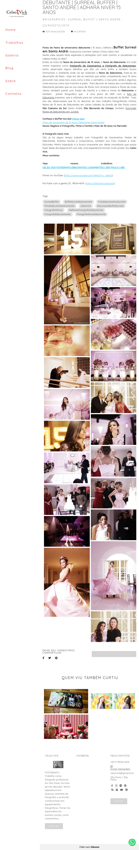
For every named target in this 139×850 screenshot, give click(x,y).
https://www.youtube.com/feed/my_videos (88, 175)
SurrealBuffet (51, 201)
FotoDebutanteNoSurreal (111, 201)
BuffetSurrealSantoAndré (78, 201)
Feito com (89, 847)
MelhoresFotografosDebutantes (86, 210)
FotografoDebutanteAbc (57, 214)
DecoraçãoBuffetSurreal (110, 205)
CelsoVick (86, 205)
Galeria (12, 55)
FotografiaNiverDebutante (91, 214)
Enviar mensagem (120, 769)
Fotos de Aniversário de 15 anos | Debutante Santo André (73, 122)
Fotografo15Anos (53, 210)
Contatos (13, 93)
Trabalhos (14, 42)
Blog (9, 68)
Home (10, 30)
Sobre (10, 81)
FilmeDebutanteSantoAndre (59, 205)
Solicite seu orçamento (114, 654)
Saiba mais (54, 826)
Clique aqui (78, 119)
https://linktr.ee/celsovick (100, 183)
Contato (118, 801)
